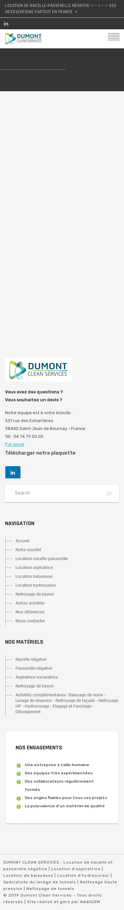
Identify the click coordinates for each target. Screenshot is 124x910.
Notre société (28, 550)
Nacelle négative (31, 659)
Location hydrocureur (36, 585)
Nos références (30, 612)
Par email (14, 444)
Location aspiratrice (34, 568)
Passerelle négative (34, 668)
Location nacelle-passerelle (42, 559)
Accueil (22, 541)
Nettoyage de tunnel (35, 594)
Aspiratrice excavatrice (37, 677)
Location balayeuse (34, 576)
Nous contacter (30, 621)
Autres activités (30, 603)
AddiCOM (90, 901)
